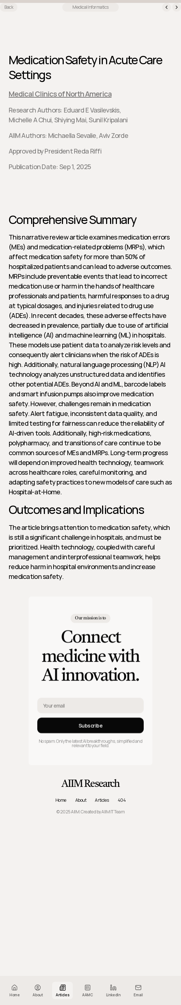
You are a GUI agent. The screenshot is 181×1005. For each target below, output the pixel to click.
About (81, 800)
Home (61, 800)
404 (122, 800)
